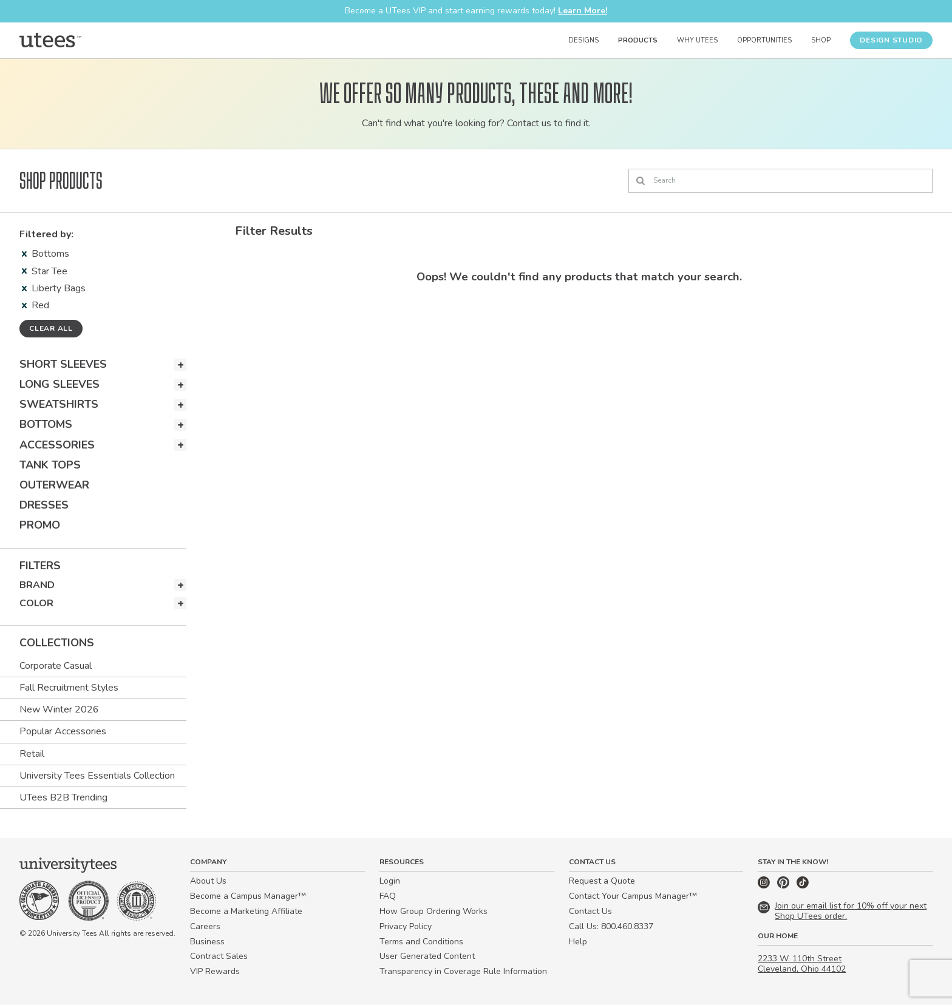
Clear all (51, 328)
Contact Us (590, 911)
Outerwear (54, 485)
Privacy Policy (405, 926)
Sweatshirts (58, 404)
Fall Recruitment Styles (68, 687)
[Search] (780, 181)
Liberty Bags (54, 288)
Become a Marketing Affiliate (246, 911)
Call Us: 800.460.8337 (611, 926)
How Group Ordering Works (433, 911)
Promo (39, 525)
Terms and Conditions (421, 941)
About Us (208, 881)
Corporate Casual (55, 665)
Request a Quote (602, 881)
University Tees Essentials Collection (97, 775)
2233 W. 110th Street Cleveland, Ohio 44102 (802, 964)
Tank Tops (50, 465)
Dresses (44, 505)
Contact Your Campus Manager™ (633, 896)
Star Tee (44, 271)
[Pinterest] (784, 886)
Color (36, 603)
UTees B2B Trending (63, 797)
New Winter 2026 (59, 709)
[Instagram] (765, 886)
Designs (583, 40)
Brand (37, 585)
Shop (821, 40)
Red (35, 305)
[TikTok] (803, 886)
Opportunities (764, 40)
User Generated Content (427, 956)
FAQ (387, 896)
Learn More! (582, 10)
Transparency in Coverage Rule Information (463, 971)
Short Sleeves (63, 364)
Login (389, 881)
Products (638, 40)
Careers (205, 926)
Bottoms (45, 253)
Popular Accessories (62, 731)
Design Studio (891, 40)
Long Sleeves (59, 384)
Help (578, 941)
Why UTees (697, 40)
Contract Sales (219, 956)
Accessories (57, 445)
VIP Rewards (215, 971)
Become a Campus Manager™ (248, 896)
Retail (31, 753)
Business (207, 941)
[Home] (50, 40)
